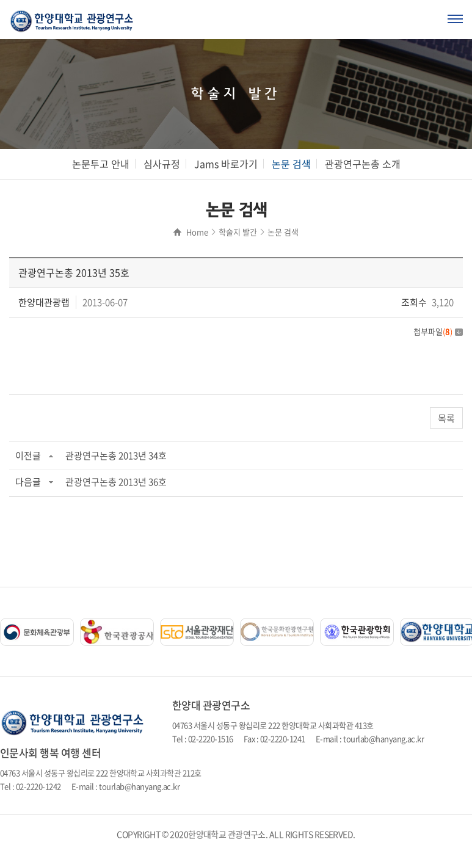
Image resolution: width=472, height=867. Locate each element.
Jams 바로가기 (226, 163)
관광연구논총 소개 (363, 163)
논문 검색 (291, 163)
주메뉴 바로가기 (0, 0)
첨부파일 (438, 331)
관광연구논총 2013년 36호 (116, 481)
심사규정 (161, 163)
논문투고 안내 (100, 163)
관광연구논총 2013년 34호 (116, 455)
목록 (446, 418)
